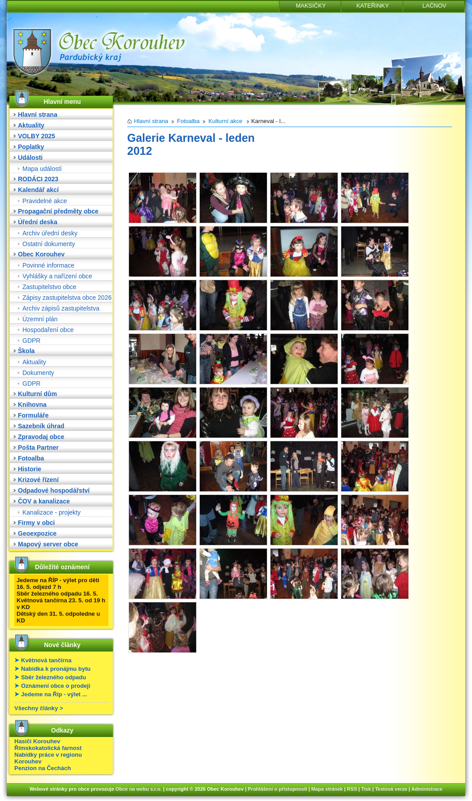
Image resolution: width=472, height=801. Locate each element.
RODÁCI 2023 (38, 179)
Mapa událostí (42, 168)
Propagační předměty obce (58, 211)
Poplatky (31, 146)
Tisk (366, 789)
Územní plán (40, 319)
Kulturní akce (225, 121)
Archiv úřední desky (49, 233)
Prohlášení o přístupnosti (277, 789)
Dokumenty (38, 372)
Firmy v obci (36, 522)
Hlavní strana (37, 114)
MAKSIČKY (311, 5)
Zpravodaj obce (41, 436)
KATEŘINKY (372, 5)
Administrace (426, 789)
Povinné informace (48, 265)
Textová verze (391, 789)
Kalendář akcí (38, 189)
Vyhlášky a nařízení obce (57, 276)
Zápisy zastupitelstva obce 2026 (67, 297)
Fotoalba (31, 458)
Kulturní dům (37, 393)
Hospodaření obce (47, 329)
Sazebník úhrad (41, 426)
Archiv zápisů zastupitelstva (60, 308)
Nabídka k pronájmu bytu (55, 668)
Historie (29, 469)
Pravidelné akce (44, 201)
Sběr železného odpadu (53, 677)
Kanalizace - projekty (51, 512)
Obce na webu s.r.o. (139, 789)
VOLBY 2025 (36, 136)
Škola (26, 350)
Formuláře (33, 415)
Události (30, 157)
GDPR (31, 340)
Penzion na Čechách (42, 768)
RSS (352, 789)
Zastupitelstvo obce (49, 286)
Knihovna (32, 404)
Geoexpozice (37, 533)
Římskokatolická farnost (48, 748)
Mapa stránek (327, 789)
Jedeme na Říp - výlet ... (54, 694)
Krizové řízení (38, 479)
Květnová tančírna (46, 660)
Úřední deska (37, 222)
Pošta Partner (38, 447)
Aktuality (31, 125)
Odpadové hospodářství (54, 490)
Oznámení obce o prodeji (55, 685)
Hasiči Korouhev (37, 741)
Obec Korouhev (41, 254)
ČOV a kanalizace (44, 501)
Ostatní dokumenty (48, 243)
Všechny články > (38, 708)
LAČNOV (434, 5)
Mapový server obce (48, 544)
